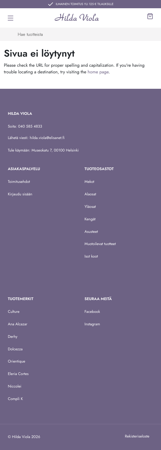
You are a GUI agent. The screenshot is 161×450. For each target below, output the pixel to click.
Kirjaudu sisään (20, 194)
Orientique (16, 361)
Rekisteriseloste (137, 436)
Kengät (90, 219)
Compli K (15, 399)
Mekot (89, 181)
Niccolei (14, 386)
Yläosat (90, 206)
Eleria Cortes (18, 374)
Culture (13, 311)
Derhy (12, 336)
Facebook (92, 311)
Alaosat (90, 194)
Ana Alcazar (17, 324)
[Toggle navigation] (10, 18)
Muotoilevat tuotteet (100, 244)
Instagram (92, 324)
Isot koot (91, 256)
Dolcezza (15, 349)
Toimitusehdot (19, 181)
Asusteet (91, 231)
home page (98, 72)
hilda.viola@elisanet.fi (47, 138)
